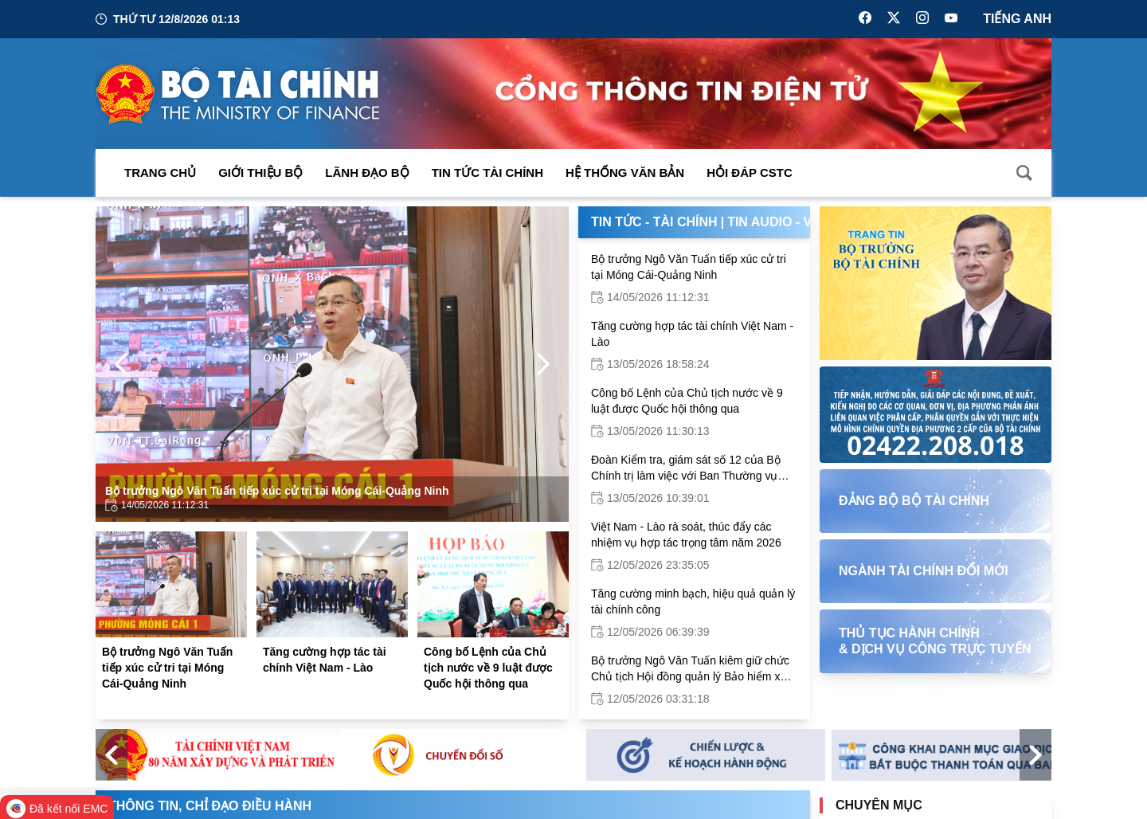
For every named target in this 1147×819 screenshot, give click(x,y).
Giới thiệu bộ (260, 172)
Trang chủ (160, 172)
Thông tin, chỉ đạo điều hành (209, 806)
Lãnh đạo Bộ (367, 172)
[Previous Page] (121, 364)
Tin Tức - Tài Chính (654, 222)
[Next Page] (543, 364)
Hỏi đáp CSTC (750, 172)
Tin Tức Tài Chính (487, 172)
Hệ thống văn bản (625, 172)
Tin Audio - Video (785, 222)
